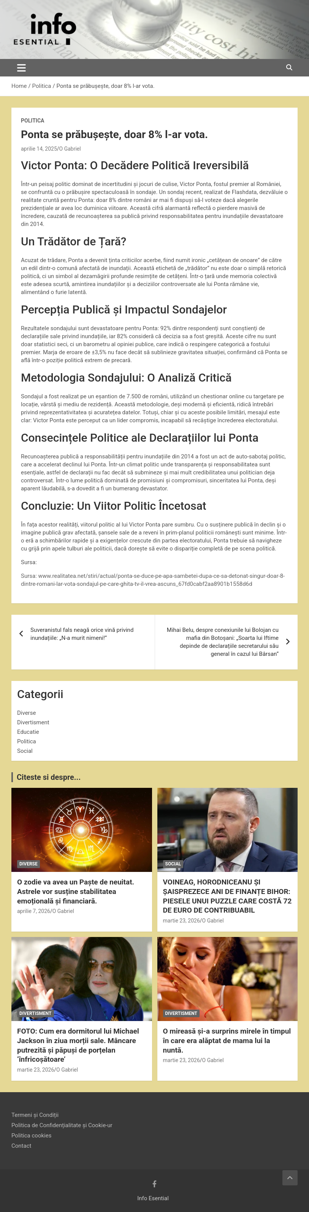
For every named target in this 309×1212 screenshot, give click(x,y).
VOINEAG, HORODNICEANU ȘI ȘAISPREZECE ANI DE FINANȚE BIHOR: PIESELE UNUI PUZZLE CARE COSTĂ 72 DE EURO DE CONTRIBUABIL (227, 896)
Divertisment (33, 722)
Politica (32, 121)
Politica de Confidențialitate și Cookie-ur (62, 1125)
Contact (21, 1145)
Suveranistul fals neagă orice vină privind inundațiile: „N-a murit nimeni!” (81, 634)
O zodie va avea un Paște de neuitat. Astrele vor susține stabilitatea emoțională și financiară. (75, 891)
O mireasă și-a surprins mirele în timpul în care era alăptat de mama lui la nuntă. (227, 1040)
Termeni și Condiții (35, 1115)
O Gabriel (70, 149)
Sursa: (29, 576)
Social (25, 751)
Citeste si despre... (49, 777)
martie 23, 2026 (181, 921)
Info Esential (153, 1198)
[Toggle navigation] (21, 67)
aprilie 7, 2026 (33, 911)
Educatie (28, 731)
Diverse (26, 712)
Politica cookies (31, 1135)
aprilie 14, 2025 (39, 149)
